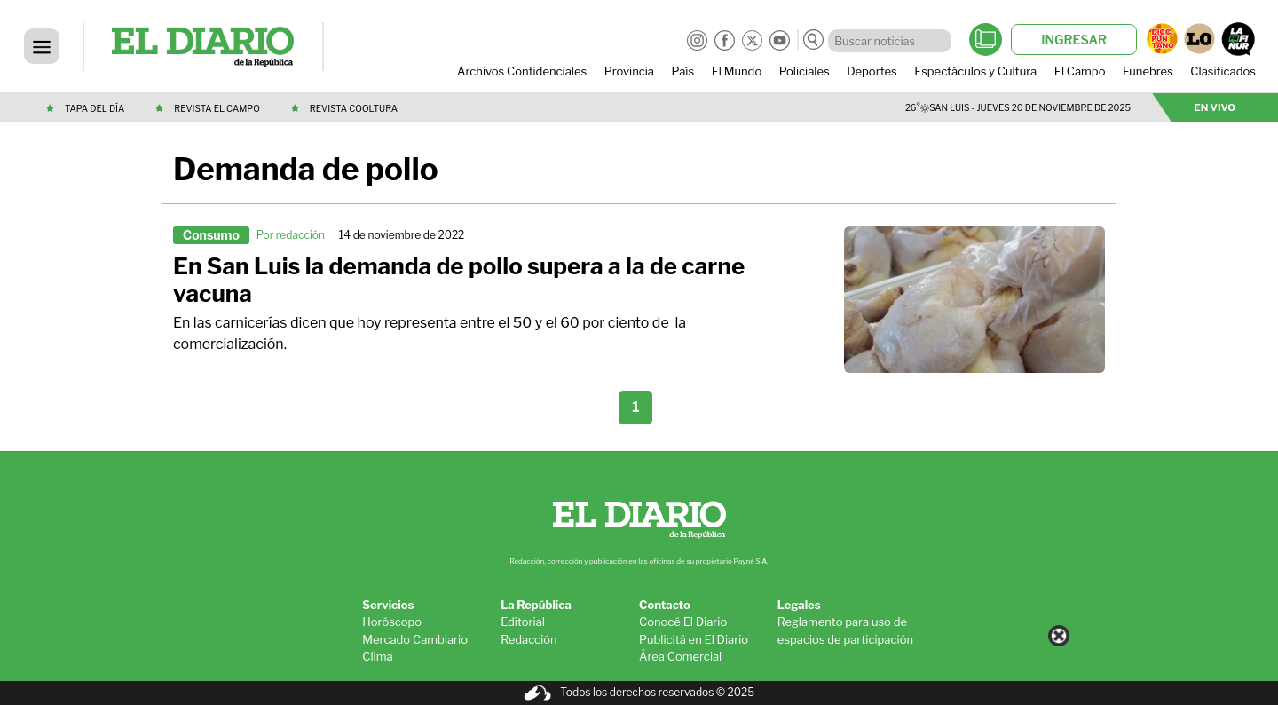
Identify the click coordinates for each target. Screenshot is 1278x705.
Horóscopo (392, 621)
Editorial (523, 621)
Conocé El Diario (683, 621)
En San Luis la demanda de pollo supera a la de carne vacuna (459, 280)
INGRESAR (1074, 39)
